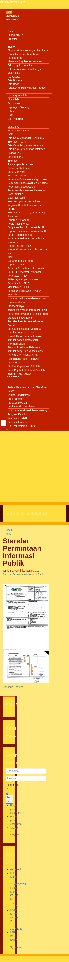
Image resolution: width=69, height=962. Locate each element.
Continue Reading (13, 686)
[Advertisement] (34, 467)
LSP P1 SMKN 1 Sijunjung (15, 940)
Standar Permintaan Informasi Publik (22, 552)
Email (7, 529)
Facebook (15, 869)
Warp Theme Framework (29, 959)
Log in (9, 799)
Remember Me (9, 786)
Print (7, 533)
